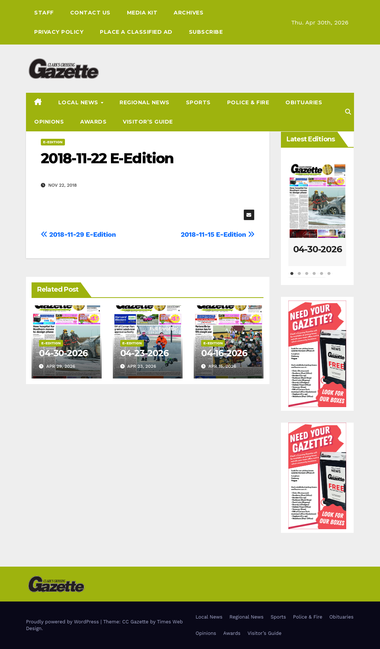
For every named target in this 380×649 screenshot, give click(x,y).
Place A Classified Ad (136, 32)
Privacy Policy (58, 32)
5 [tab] (321, 277)
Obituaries (303, 102)
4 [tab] (314, 277)
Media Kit (142, 12)
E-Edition (53, 142)
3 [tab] (307, 277)
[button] (348, 111)
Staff (44, 12)
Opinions (49, 121)
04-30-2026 (63, 353)
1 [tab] (292, 277)
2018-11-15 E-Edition (218, 234)
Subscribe (206, 32)
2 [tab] (299, 277)
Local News (79, 102)
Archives (188, 12)
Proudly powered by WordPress (63, 622)
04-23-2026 (144, 353)
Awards (93, 121)
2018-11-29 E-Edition (78, 234)
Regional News (144, 102)
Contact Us (90, 12)
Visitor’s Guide (148, 121)
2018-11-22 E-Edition (107, 158)
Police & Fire (248, 102)
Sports (198, 102)
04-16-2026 (224, 353)
